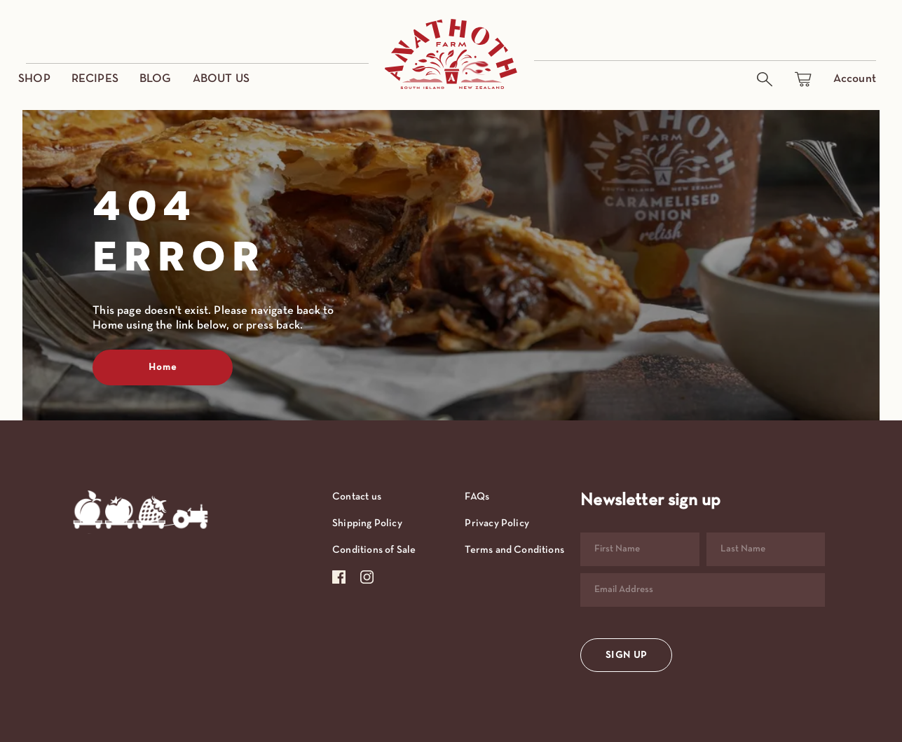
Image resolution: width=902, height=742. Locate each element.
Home (163, 367)
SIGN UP (626, 655)
